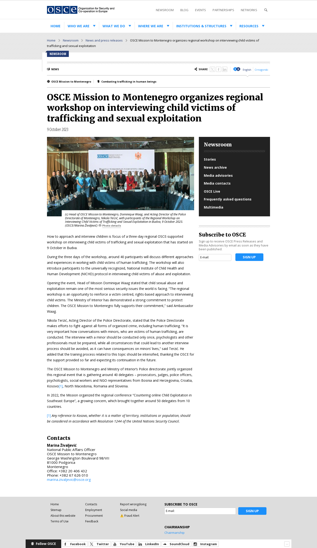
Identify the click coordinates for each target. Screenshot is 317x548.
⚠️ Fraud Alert (129, 516)
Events (200, 10)
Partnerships (223, 10)
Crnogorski (261, 69)
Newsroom (165, 10)
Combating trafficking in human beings (128, 81)
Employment (93, 510)
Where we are (150, 26)
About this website (63, 516)
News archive (215, 167)
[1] (61, 386)
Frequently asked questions (228, 199)
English (247, 69)
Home (56, 26)
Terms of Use (60, 521)
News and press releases (104, 40)
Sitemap (56, 510)
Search (265, 10)
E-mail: (204, 257)
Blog (184, 10)
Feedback (91, 521)
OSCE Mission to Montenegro (71, 81)
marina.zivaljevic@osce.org (69, 479)
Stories (210, 159)
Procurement (94, 516)
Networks (249, 10)
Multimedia (213, 207)
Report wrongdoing (133, 504)
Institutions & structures (201, 26)
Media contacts (217, 183)
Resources (248, 26)
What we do (114, 26)
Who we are (78, 26)
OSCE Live (212, 191)
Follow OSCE (46, 543)
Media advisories (218, 175)
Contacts (91, 504)
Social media (128, 510)
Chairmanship (174, 532)
